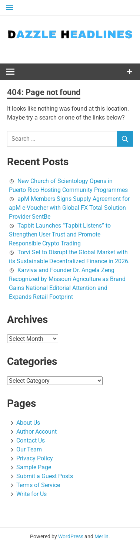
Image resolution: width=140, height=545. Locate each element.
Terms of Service (38, 485)
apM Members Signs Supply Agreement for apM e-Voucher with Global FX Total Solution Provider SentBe (69, 207)
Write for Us (31, 493)
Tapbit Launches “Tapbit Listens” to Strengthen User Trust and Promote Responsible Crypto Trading (60, 234)
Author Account (36, 431)
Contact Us (30, 440)
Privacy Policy (34, 458)
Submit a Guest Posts (44, 476)
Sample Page (33, 467)
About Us (28, 422)
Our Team (29, 449)
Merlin (101, 536)
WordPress (70, 536)
